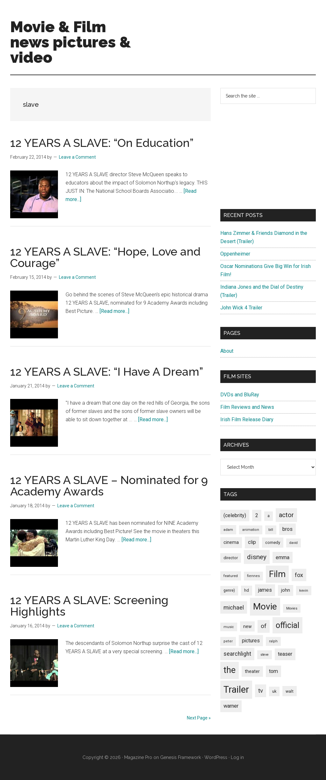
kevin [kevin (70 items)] (303, 590)
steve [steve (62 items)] (264, 655)
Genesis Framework (180, 757)
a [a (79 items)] (268, 516)
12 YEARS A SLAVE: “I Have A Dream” (106, 371)
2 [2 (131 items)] (256, 515)
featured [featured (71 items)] (230, 576)
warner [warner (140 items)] (230, 706)
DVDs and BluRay (239, 395)
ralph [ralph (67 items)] (273, 641)
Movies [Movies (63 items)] (291, 608)
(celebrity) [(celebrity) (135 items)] (234, 515)
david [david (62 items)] (293, 543)
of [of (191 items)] (263, 626)
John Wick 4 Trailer (241, 308)
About (226, 351)
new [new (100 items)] (247, 626)
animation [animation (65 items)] (250, 530)
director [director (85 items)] (230, 557)
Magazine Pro (138, 757)
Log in (237, 757)
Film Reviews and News (247, 407)
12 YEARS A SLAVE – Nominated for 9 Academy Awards (109, 485)
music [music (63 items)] (228, 627)
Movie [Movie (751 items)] (265, 606)
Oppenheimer (235, 254)
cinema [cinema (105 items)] (231, 542)
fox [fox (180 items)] (299, 575)
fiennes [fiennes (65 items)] (253, 576)
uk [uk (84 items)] (274, 691)
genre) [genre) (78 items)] (229, 590)
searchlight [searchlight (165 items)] (237, 654)
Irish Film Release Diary (246, 419)
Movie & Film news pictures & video (70, 42)
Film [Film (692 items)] (277, 574)
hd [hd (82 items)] (246, 590)
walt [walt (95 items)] (290, 691)
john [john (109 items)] (285, 590)
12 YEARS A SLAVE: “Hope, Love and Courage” (105, 257)
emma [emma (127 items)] (282, 557)
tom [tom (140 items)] (273, 671)
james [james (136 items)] (265, 590)
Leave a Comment (77, 157)
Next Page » (199, 717)
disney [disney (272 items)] (256, 557)
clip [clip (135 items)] (252, 542)
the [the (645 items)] (229, 670)
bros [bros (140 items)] (287, 529)
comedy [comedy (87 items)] (272, 542)
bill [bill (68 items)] (270, 530)
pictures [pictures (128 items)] (251, 641)
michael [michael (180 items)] (233, 607)
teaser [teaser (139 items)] (285, 654)
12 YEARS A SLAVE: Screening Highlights (89, 605)
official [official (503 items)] (287, 625)
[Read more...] (114, 311)
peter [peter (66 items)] (228, 641)
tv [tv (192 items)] (260, 690)
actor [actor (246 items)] (286, 515)
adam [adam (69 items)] (228, 529)
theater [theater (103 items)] (252, 671)
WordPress (215, 757)
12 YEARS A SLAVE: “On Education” (102, 142)
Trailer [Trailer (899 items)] (236, 689)
